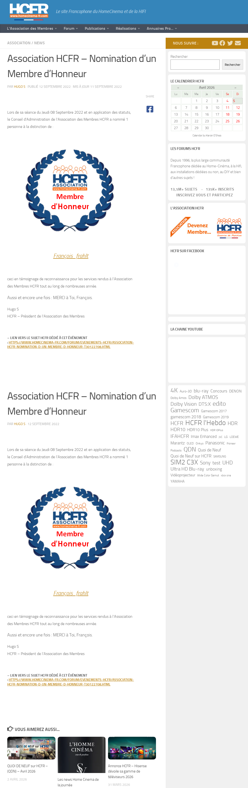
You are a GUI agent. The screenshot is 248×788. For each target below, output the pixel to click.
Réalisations (126, 28)
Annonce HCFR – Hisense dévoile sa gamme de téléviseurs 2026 (127, 771)
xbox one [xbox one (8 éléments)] (226, 528)
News (39, 43)
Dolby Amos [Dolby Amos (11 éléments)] (178, 450)
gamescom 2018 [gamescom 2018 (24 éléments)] (185, 469)
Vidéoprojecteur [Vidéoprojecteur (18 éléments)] (182, 527)
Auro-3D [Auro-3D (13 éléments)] (186, 444)
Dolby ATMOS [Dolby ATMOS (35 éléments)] (203, 450)
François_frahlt (70, 255)
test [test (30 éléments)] (216, 515)
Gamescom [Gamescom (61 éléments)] (184, 463)
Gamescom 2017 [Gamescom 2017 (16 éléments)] (214, 464)
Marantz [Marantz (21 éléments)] (177, 495)
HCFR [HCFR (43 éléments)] (176, 476)
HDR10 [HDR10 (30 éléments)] (177, 482)
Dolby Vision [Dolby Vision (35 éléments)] (183, 457)
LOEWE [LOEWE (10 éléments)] (234, 489)
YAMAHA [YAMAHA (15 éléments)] (177, 534)
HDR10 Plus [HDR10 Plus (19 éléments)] (197, 482)
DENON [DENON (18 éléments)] (235, 444)
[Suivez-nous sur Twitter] (230, 43)
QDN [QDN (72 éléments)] (190, 502)
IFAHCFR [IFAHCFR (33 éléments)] (179, 489)
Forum (69, 28)
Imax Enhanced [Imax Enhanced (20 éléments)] (204, 489)
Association (19, 43)
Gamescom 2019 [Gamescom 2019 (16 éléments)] (216, 470)
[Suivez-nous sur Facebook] (222, 43)
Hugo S (19, 87)
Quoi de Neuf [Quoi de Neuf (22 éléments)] (209, 502)
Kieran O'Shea (213, 135)
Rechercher (179, 56)
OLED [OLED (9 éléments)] (190, 496)
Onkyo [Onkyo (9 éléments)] (199, 496)
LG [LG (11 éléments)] (226, 489)
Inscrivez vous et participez (201, 195)
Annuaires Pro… (160, 28)
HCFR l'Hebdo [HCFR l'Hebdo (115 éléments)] (205, 476)
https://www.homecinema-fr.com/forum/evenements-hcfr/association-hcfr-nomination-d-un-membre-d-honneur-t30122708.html (70, 344)
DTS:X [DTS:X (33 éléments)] (205, 457)
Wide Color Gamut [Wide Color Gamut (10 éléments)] (208, 528)
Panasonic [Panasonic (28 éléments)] (215, 495)
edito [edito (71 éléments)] (219, 456)
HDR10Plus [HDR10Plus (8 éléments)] (216, 483)
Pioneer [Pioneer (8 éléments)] (231, 496)
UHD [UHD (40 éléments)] (227, 515)
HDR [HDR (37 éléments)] (233, 476)
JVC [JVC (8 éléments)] (220, 489)
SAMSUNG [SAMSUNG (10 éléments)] (219, 509)
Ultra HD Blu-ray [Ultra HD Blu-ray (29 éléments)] (187, 521)
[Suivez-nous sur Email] (238, 43)
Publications (95, 28)
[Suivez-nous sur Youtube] (214, 43)
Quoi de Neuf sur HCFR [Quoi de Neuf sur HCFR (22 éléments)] (190, 508)
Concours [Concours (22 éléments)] (218, 443)
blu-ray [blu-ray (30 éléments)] (201, 443)
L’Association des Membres (30, 28)
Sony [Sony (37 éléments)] (205, 515)
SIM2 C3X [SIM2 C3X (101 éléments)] (184, 515)
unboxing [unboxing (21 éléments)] (214, 521)
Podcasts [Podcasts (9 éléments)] (176, 503)
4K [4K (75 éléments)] (174, 443)
